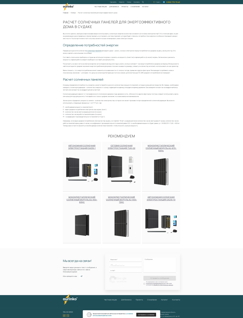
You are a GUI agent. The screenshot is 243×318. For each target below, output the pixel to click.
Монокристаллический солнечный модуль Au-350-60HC (82, 218)
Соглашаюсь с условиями (146, 315)
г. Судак (157, 2)
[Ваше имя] (125, 259)
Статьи (129, 2)
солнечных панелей (94, 51)
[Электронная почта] (125, 270)
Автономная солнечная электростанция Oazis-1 (82, 165)
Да (154, 12)
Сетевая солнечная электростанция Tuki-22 (121, 165)
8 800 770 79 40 (173, 2)
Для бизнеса (114, 7)
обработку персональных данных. (163, 285)
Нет (163, 12)
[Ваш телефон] (125, 265)
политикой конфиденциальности (155, 283)
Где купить (113, 2)
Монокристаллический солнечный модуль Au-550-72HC (121, 218)
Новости (121, 2)
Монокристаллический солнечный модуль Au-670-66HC (161, 166)
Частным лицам (100, 7)
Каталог (145, 7)
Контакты (137, 2)
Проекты (124, 7)
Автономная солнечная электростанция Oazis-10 (161, 217)
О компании (135, 7)
